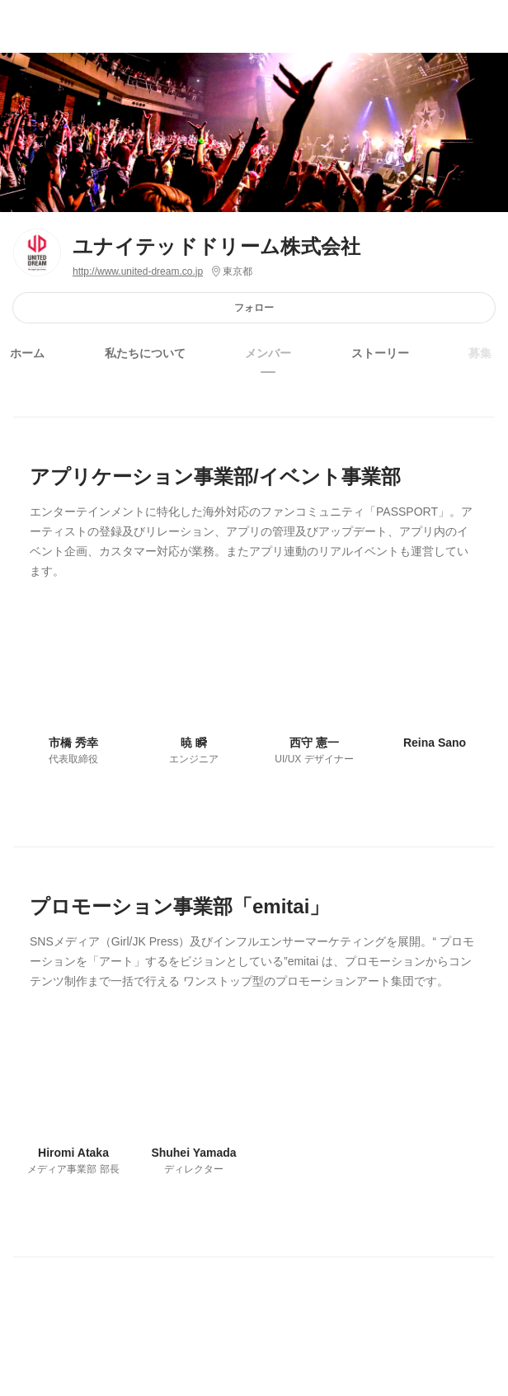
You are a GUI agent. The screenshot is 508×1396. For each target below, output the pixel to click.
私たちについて (145, 353)
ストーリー (380, 353)
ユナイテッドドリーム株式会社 (217, 246)
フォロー (254, 307)
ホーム (27, 353)
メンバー (268, 353)
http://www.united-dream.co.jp (138, 271)
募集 (480, 353)
